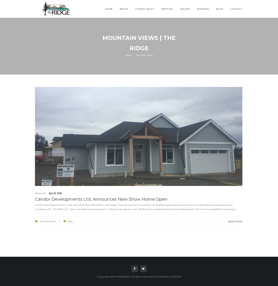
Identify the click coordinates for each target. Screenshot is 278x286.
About (123, 8)
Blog (219, 8)
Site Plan (167, 8)
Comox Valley (144, 8)
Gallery (185, 8)
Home (108, 8)
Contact (236, 8)
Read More (235, 221)
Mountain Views (144, 55)
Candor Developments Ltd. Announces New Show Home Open (101, 199)
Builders (203, 8)
